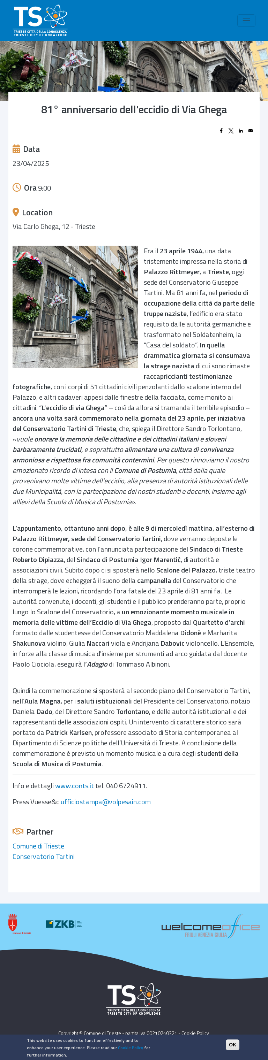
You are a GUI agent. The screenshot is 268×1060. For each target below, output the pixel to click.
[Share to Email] (250, 130)
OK (232, 1044)
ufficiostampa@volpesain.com (106, 801)
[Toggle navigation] (246, 20)
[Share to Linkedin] (240, 130)
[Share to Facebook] (221, 130)
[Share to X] (231, 130)
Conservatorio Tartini (44, 856)
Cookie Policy (195, 1033)
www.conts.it (74, 785)
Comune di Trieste (38, 845)
